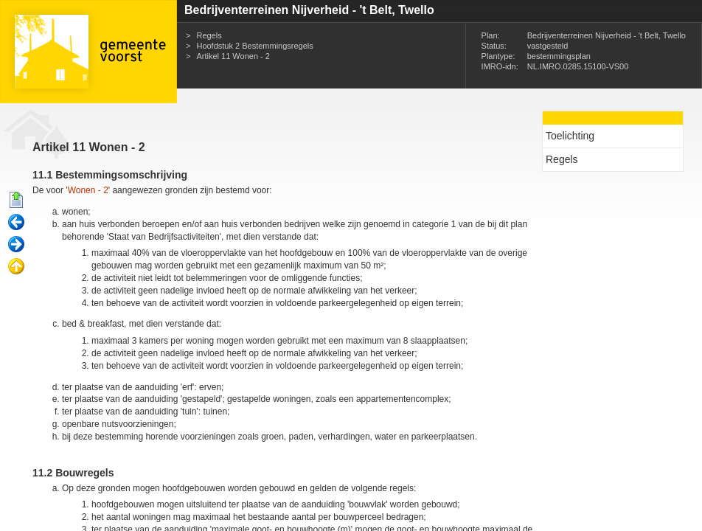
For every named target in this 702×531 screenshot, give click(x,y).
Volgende (16, 245)
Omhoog (16, 267)
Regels (208, 35)
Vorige (16, 223)
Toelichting (570, 136)
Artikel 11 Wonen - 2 (232, 56)
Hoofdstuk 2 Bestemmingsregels (254, 45)
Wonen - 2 (88, 190)
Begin (16, 200)
